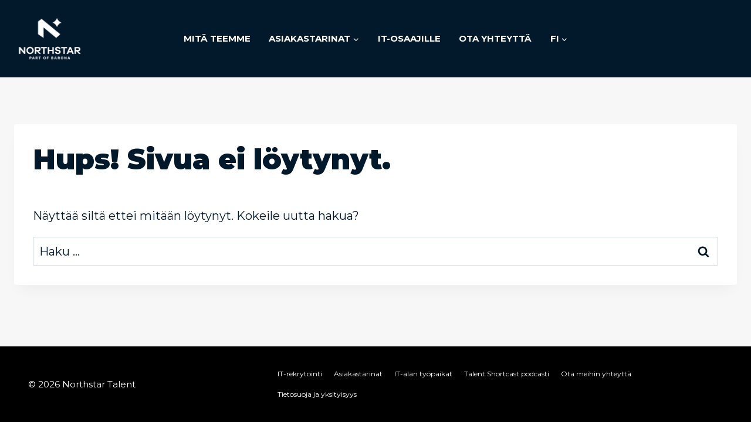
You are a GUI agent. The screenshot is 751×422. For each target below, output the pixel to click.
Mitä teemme (217, 38)
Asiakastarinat (358, 373)
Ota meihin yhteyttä (596, 373)
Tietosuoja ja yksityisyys (317, 394)
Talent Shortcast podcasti (506, 373)
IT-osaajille (409, 38)
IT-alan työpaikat (423, 373)
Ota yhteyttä (495, 38)
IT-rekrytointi (300, 373)
